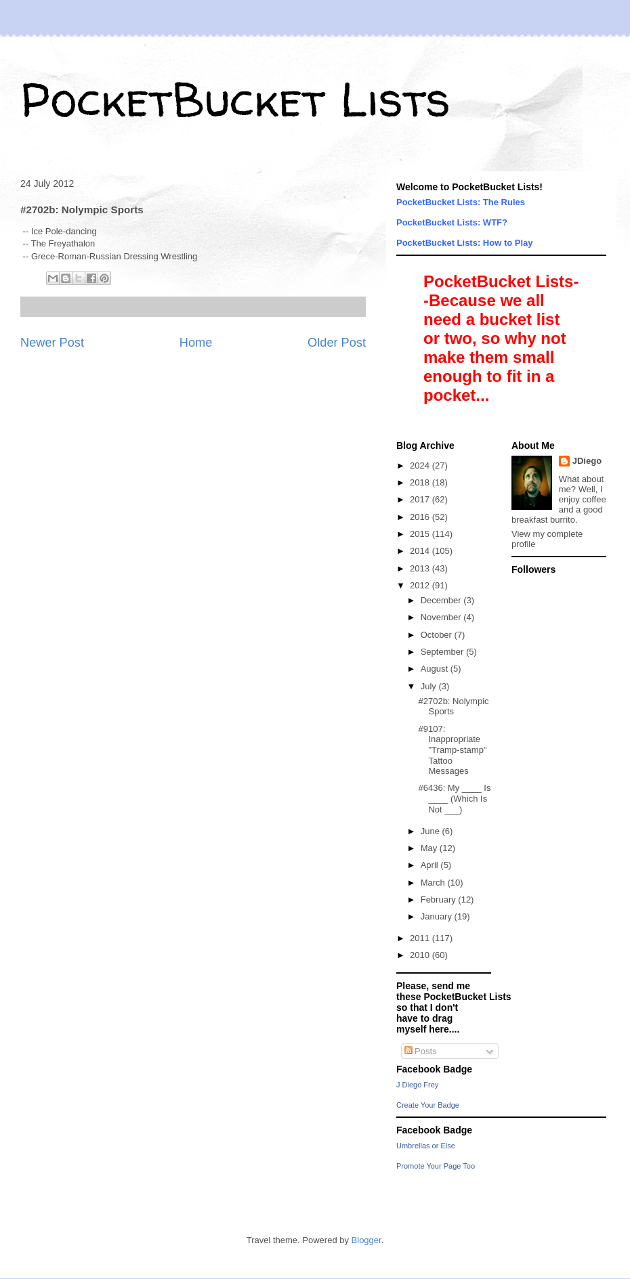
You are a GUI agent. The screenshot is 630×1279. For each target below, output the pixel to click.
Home (196, 342)
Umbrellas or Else (425, 1146)
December (442, 600)
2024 (421, 465)
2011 (421, 938)
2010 (421, 955)
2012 (421, 585)
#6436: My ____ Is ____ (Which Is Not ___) (454, 798)
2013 (421, 568)
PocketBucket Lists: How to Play (464, 243)
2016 (421, 517)
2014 (421, 551)
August (435, 669)
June (431, 831)
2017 (421, 499)
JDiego (587, 461)
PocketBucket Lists (235, 98)
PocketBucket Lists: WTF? (451, 222)
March (434, 882)
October (438, 635)
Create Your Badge (427, 1105)
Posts (420, 1051)
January (438, 916)
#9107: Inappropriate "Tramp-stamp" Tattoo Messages (452, 750)
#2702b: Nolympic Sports (453, 706)
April (431, 865)
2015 (421, 534)
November (442, 617)
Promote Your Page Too (435, 1166)
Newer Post (52, 342)
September (443, 652)
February (440, 899)
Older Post (337, 342)
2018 (421, 482)
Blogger (366, 1240)
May (430, 848)
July (430, 686)
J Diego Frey (417, 1085)
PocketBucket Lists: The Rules (460, 202)
